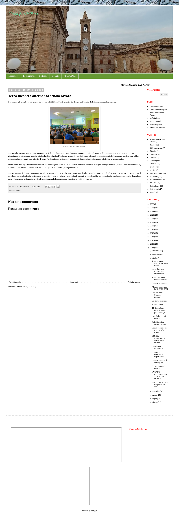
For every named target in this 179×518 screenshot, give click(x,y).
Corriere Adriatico (156, 106)
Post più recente (15, 282)
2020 (152, 226)
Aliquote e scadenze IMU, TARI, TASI (160, 288)
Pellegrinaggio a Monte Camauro (159, 323)
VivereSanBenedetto (157, 128)
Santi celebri (154, 189)
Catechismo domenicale (157, 347)
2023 (152, 215)
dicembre (156, 251)
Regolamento (29, 76)
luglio (154, 398)
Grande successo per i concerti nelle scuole (160, 330)
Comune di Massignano (158, 109)
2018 (152, 233)
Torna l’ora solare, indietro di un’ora (159, 278)
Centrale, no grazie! (159, 283)
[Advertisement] (20, 485)
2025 (152, 208)
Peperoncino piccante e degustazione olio (160, 384)
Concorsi (153, 157)
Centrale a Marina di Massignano (159, 361)
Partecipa (43, 76)
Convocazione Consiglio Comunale (157, 295)
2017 (152, 237)
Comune (153, 154)
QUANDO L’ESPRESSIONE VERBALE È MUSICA (160, 375)
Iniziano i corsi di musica (158, 367)
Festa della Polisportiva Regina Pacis (158, 354)
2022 (152, 219)
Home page (13, 76)
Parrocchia (153, 176)
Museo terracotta (156, 173)
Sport (152, 192)
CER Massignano (156, 148)
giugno (155, 402)
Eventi (18, 190)
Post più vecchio (134, 282)
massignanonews (23, 13)
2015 (152, 244)
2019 (152, 229)
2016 (152, 240)
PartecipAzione (155, 180)
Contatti (55, 76)
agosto (155, 395)
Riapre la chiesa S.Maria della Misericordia (158, 271)
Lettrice (152, 170)
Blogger (94, 510)
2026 (152, 204)
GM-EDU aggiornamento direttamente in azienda (158, 339)
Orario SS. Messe (138, 429)
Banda (152, 145)
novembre (156, 254)
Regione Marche (156, 121)
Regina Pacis (154, 186)
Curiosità (153, 164)
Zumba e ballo (157, 304)
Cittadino (153, 151)
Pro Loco (153, 183)
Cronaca (153, 161)
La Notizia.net (155, 118)
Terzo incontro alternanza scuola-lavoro (160, 263)
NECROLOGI (70, 76)
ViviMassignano (156, 124)
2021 (152, 222)
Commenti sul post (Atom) (26, 286)
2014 (152, 248)
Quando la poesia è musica (159, 317)
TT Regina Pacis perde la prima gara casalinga (158, 310)
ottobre (155, 258)
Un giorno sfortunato (160, 301)
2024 (152, 211)
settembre (156, 391)
